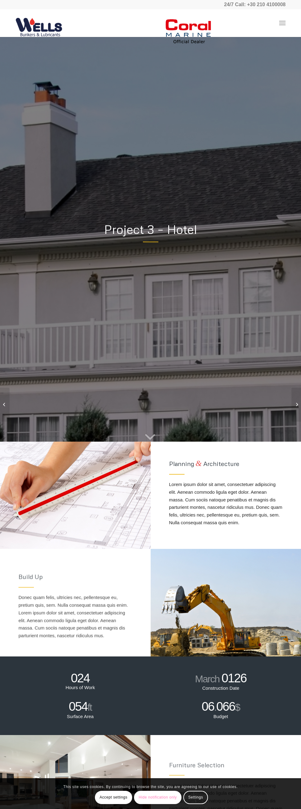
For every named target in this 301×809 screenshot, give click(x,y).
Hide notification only (158, 797)
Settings (195, 797)
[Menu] (282, 23)
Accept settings (113, 797)
